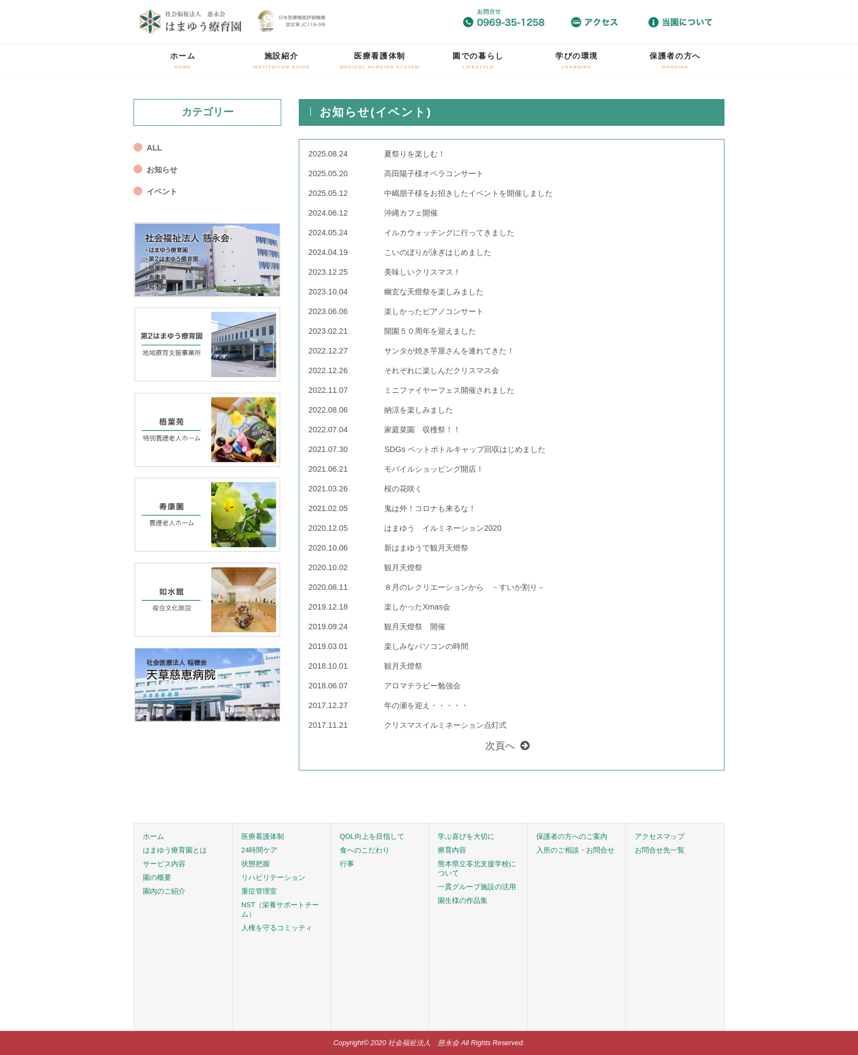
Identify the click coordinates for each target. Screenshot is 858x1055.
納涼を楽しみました (418, 409)
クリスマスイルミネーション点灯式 (445, 725)
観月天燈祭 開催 (414, 626)
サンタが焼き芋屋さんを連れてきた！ (449, 350)
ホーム (183, 60)
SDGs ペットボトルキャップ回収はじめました (464, 449)
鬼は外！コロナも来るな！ (430, 508)
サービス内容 (164, 864)
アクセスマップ (660, 836)
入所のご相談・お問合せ (575, 850)
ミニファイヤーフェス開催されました (449, 390)
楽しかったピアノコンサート (434, 311)
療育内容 (452, 850)
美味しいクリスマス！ (422, 272)
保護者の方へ (675, 60)
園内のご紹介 (164, 891)
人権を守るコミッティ (276, 928)
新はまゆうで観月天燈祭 (426, 547)
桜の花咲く (403, 488)
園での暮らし (478, 60)
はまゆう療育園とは (175, 850)
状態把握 (255, 864)
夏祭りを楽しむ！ (414, 153)
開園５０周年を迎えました (430, 331)
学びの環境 (576, 60)
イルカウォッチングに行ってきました (449, 232)
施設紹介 (281, 60)
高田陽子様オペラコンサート (434, 173)
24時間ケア (259, 850)
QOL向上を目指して (372, 836)
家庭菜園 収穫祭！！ (422, 429)
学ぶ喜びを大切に (466, 836)
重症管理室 (259, 891)
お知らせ (162, 169)
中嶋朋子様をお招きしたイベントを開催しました (468, 193)
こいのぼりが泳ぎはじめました (437, 252)
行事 (347, 864)
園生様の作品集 (463, 900)
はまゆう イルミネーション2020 (442, 528)
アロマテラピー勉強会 (422, 685)
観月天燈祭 (403, 567)
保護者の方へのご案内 (571, 836)
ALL (154, 147)
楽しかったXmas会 (417, 606)
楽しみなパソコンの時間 (426, 646)
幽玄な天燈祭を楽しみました (434, 291)
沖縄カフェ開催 (411, 212)
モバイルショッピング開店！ (434, 469)
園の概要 (157, 877)
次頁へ (500, 745)
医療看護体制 (380, 60)
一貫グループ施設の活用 (477, 887)
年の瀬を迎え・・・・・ (426, 705)
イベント (162, 191)
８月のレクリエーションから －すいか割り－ (464, 587)
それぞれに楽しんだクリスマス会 (441, 370)
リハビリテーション (273, 877)
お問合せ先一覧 (660, 850)
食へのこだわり (365, 850)
